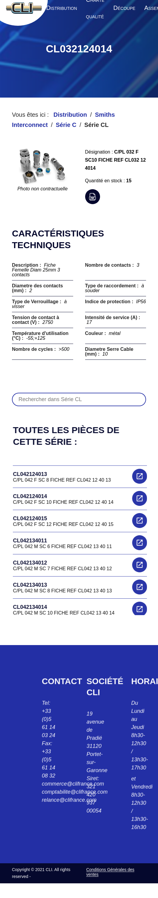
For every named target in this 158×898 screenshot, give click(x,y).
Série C (66, 125)
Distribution (70, 114)
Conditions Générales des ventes (110, 872)
